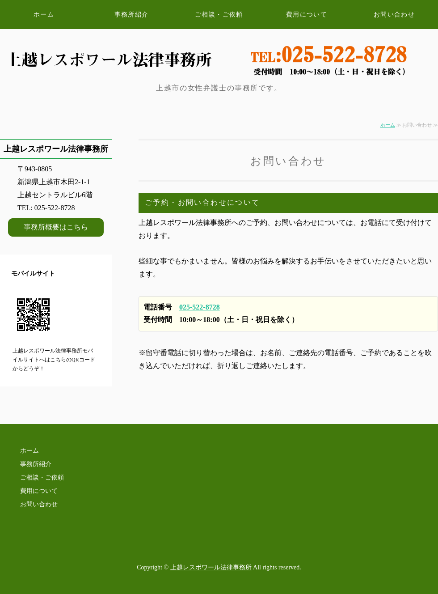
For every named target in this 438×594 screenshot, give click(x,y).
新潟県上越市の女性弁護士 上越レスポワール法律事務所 (102, 48)
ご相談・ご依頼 (219, 14)
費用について (306, 14)
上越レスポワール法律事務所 (211, 567)
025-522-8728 (199, 307)
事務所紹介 (131, 14)
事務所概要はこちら (56, 227)
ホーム (44, 14)
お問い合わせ (394, 14)
